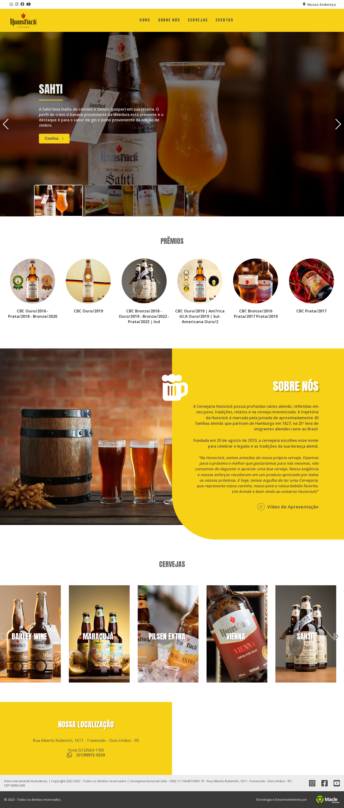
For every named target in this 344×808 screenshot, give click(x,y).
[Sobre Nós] (169, 20)
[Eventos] (224, 20)
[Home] (145, 20)
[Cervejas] (198, 20)
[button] (338, 124)
